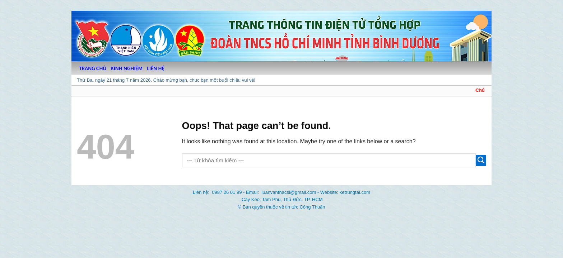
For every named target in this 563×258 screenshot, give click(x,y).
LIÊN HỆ (155, 68)
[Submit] (481, 160)
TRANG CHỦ (92, 68)
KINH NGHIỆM (127, 68)
